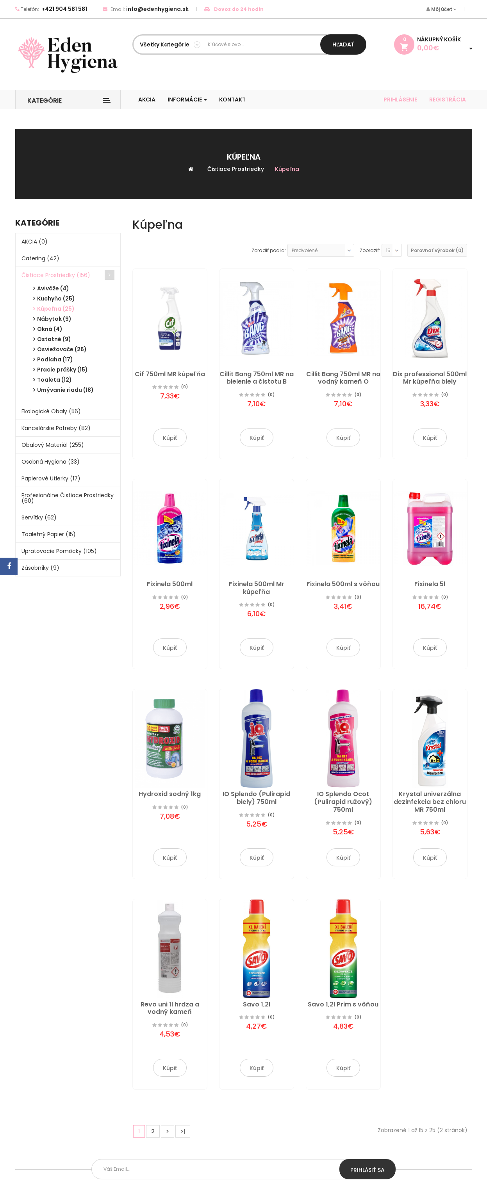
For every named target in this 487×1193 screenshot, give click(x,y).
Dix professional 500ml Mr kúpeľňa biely (430, 378)
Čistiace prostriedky (235, 169)
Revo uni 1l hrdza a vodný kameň (170, 1008)
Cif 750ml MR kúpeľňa (170, 374)
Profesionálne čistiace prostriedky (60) (67, 498)
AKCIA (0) (34, 241)
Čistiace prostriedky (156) (55, 275)
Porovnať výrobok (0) (437, 250)
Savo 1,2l (256, 1004)
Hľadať (343, 44)
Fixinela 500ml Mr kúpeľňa (256, 588)
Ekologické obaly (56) (51, 411)
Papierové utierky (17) (50, 478)
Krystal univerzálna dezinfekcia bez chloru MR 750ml (430, 801)
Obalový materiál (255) (52, 445)
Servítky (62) (39, 517)
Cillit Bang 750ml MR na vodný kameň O (343, 378)
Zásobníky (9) (40, 568)
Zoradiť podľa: (269, 250)
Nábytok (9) (54, 319)
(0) (184, 387)
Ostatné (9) (54, 339)
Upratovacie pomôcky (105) (59, 551)
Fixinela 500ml (170, 584)
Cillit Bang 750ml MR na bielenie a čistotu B (256, 378)
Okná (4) (49, 329)
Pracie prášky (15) (62, 369)
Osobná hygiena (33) (50, 462)
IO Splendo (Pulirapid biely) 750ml (256, 797)
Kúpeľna (287, 169)
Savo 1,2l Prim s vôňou (343, 1004)
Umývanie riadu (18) (65, 390)
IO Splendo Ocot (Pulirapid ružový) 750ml (343, 801)
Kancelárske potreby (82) (56, 428)
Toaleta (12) (54, 380)
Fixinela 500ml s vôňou (343, 584)
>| (182, 1131)
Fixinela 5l (429, 584)
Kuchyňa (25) (56, 298)
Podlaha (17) (55, 359)
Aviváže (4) (53, 288)
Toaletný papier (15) (48, 534)
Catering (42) (40, 258)
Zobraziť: (370, 250)
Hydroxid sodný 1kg (170, 793)
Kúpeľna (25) (56, 309)
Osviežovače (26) (62, 349)
